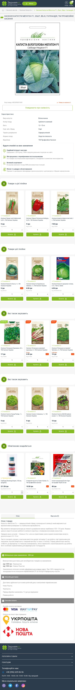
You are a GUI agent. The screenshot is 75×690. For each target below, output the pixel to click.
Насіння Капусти (25, 10)
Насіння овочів (11, 10)
